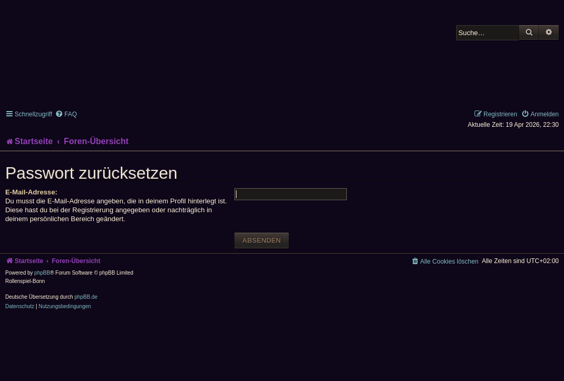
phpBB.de (85, 297)
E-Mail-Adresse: (31, 192)
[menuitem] (66, 114)
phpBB (42, 273)
